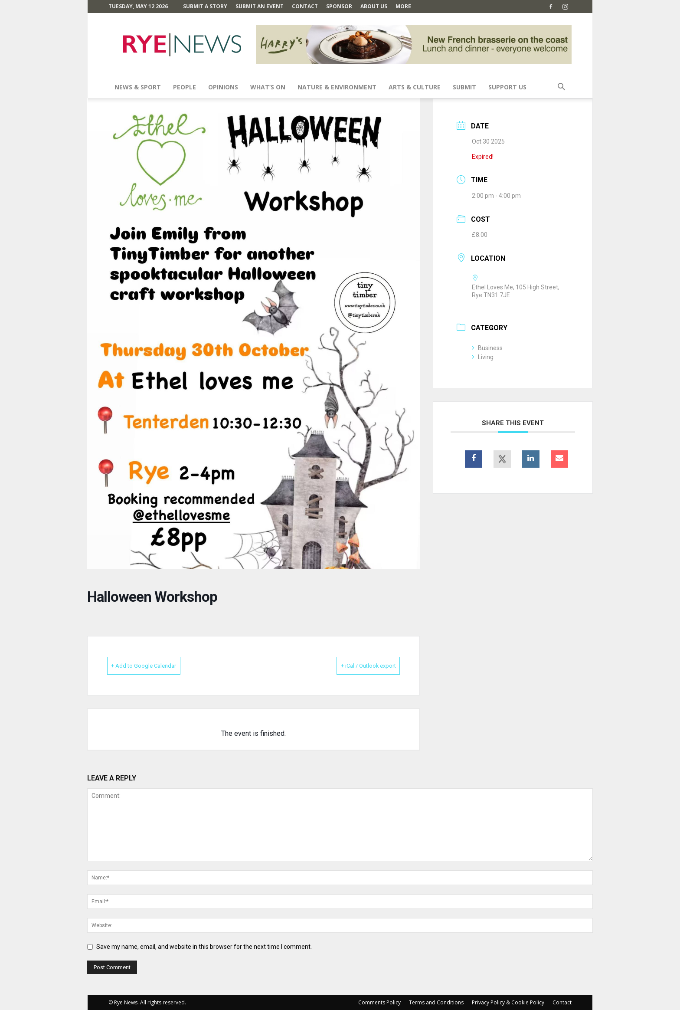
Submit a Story (205, 6)
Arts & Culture (415, 87)
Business (487, 347)
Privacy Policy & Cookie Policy (508, 1002)
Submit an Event (259, 6)
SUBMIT (464, 87)
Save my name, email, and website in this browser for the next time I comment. (204, 946)
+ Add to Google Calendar (156, 665)
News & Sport (137, 87)
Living (483, 357)
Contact (305, 6)
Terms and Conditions (436, 1002)
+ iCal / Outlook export (355, 665)
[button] (561, 88)
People (184, 87)
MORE (403, 6)
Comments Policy (379, 1002)
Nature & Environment (337, 87)
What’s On (267, 87)
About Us (373, 6)
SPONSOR (339, 6)
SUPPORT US (507, 87)
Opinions (223, 87)
